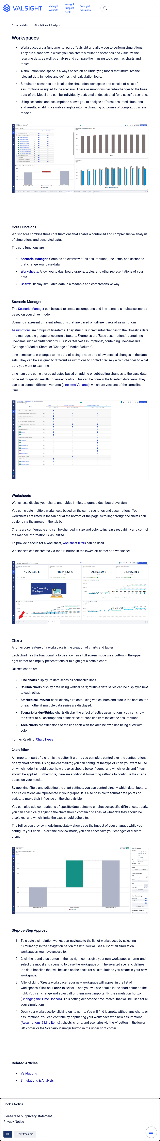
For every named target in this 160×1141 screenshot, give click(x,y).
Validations (29, 1073)
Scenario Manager (31, 309)
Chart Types (44, 739)
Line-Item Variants (76, 385)
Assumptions (21, 330)
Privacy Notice (13, 1122)
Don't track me (25, 1134)
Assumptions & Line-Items (40, 1022)
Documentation (20, 25)
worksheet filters (74, 543)
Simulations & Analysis (47, 25)
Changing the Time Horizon (41, 999)
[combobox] (129, 8)
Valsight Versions (85, 8)
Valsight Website (53, 8)
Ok (8, 1134)
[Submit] (105, 8)
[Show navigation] (151, 1132)
